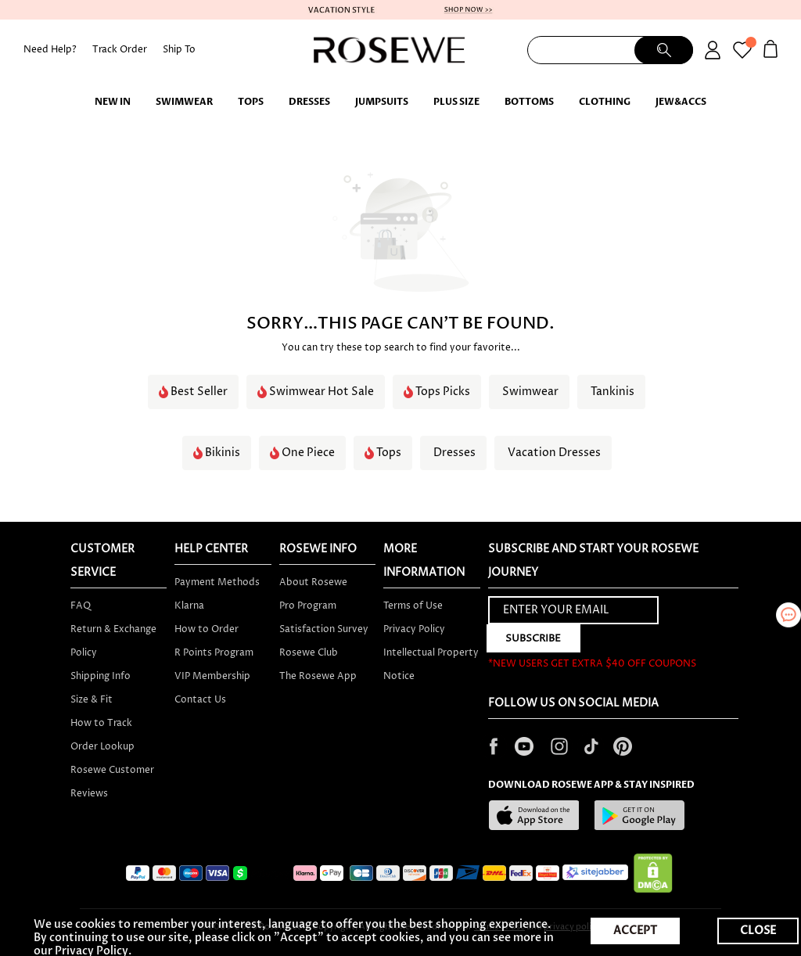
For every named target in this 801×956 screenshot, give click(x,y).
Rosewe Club (308, 652)
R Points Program (213, 652)
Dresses (309, 101)
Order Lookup (102, 746)
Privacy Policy (414, 629)
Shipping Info (100, 676)
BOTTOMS (529, 101)
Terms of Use (413, 606)
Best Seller (199, 391)
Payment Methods (217, 582)
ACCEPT (635, 930)
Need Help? (50, 49)
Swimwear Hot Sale (321, 391)
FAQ (80, 606)
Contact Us (200, 699)
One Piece (308, 452)
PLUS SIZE (456, 101)
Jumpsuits (381, 101)
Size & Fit (91, 699)
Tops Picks (442, 391)
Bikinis (222, 452)
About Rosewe (313, 582)
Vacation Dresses (554, 452)
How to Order (206, 629)
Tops (388, 452)
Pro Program (307, 606)
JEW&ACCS (681, 101)
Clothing (604, 101)
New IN (113, 101)
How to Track (101, 723)
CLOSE (758, 930)
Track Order (119, 49)
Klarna (189, 606)
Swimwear (184, 101)
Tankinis (612, 391)
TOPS (251, 101)
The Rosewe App (318, 676)
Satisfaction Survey (323, 629)
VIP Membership (212, 676)
